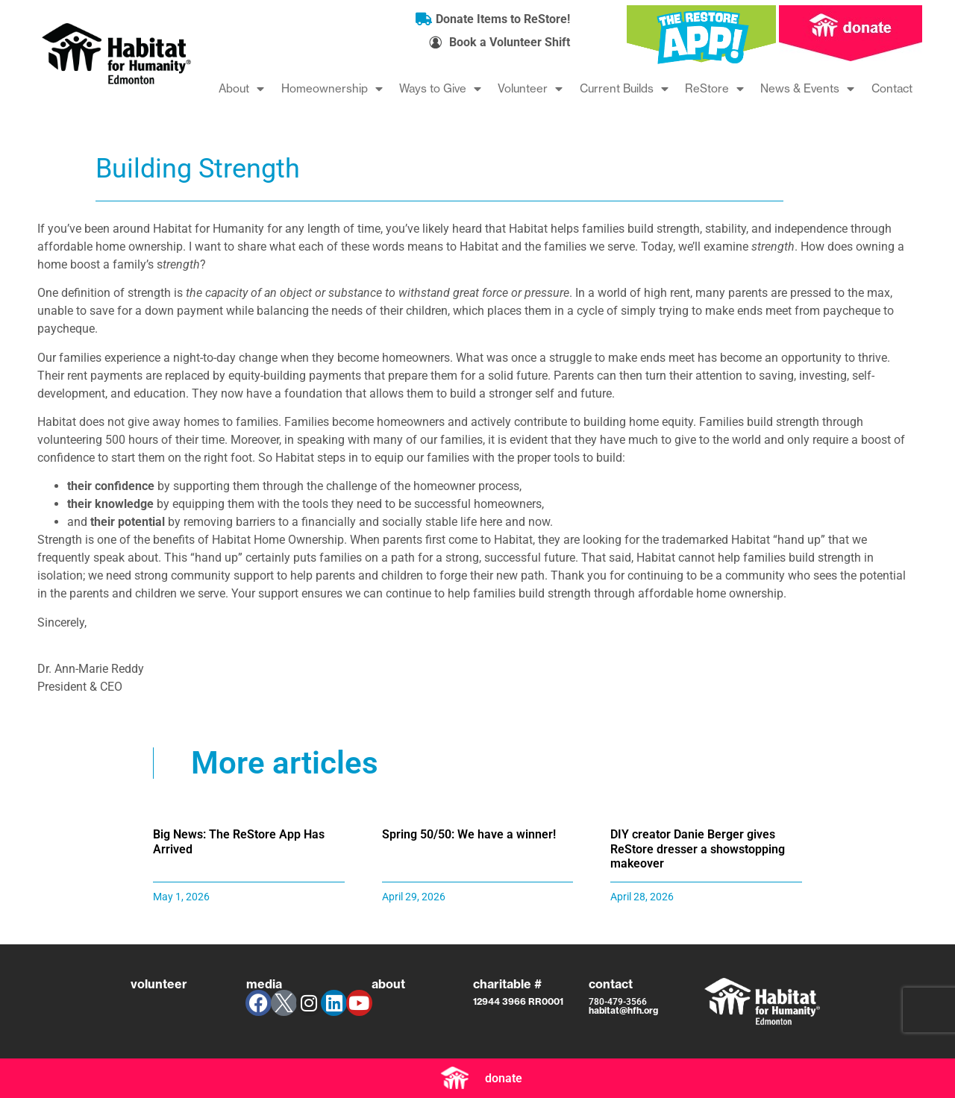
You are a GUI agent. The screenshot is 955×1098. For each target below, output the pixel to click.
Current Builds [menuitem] (624, 88)
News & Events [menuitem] (807, 88)
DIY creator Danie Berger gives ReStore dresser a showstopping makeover (697, 848)
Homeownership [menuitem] (332, 88)
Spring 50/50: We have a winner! (469, 834)
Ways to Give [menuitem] (440, 88)
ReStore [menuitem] (714, 88)
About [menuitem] (241, 88)
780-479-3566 (618, 1002)
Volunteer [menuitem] (530, 88)
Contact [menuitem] (891, 88)
